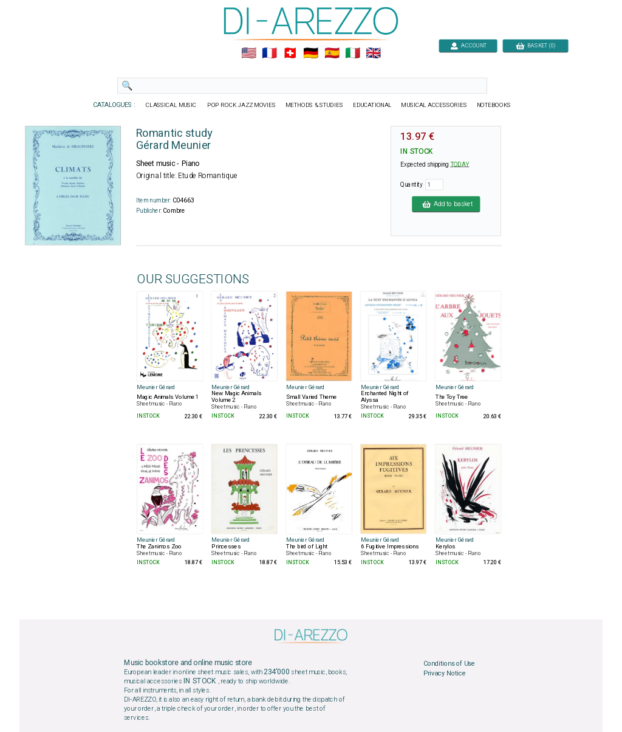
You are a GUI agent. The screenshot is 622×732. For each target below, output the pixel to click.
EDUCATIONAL (372, 105)
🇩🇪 (310, 53)
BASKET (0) (535, 45)
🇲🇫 (269, 53)
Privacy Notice (444, 673)
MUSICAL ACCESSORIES (435, 105)
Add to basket (446, 204)
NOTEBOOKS (494, 105)
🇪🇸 (332, 53)
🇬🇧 (373, 53)
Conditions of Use (449, 664)
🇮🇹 (352, 53)
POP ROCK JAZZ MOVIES (241, 105)
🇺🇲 (248, 53)
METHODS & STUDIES (314, 105)
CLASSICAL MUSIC (171, 105)
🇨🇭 (290, 53)
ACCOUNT (468, 45)
